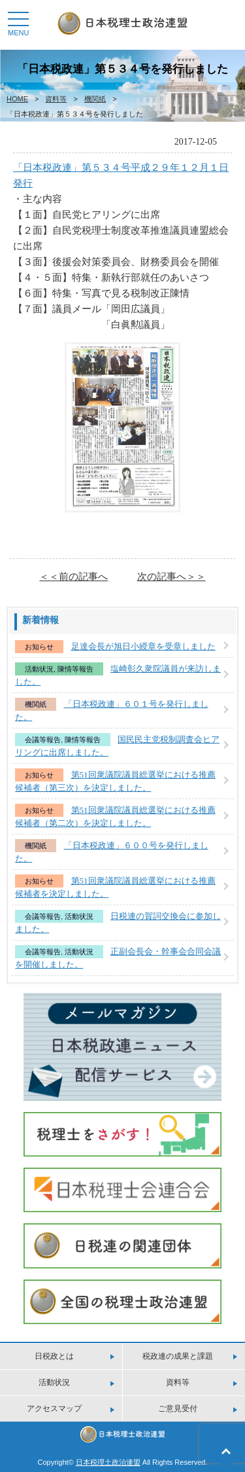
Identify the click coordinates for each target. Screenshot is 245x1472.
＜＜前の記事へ (73, 576)
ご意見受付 (177, 1408)
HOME (17, 99)
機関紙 (95, 99)
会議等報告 (43, 740)
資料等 (56, 99)
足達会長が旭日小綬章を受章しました (143, 646)
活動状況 (39, 669)
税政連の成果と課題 (177, 1356)
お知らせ (39, 647)
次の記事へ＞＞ (171, 576)
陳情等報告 (75, 669)
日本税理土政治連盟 (108, 1462)
